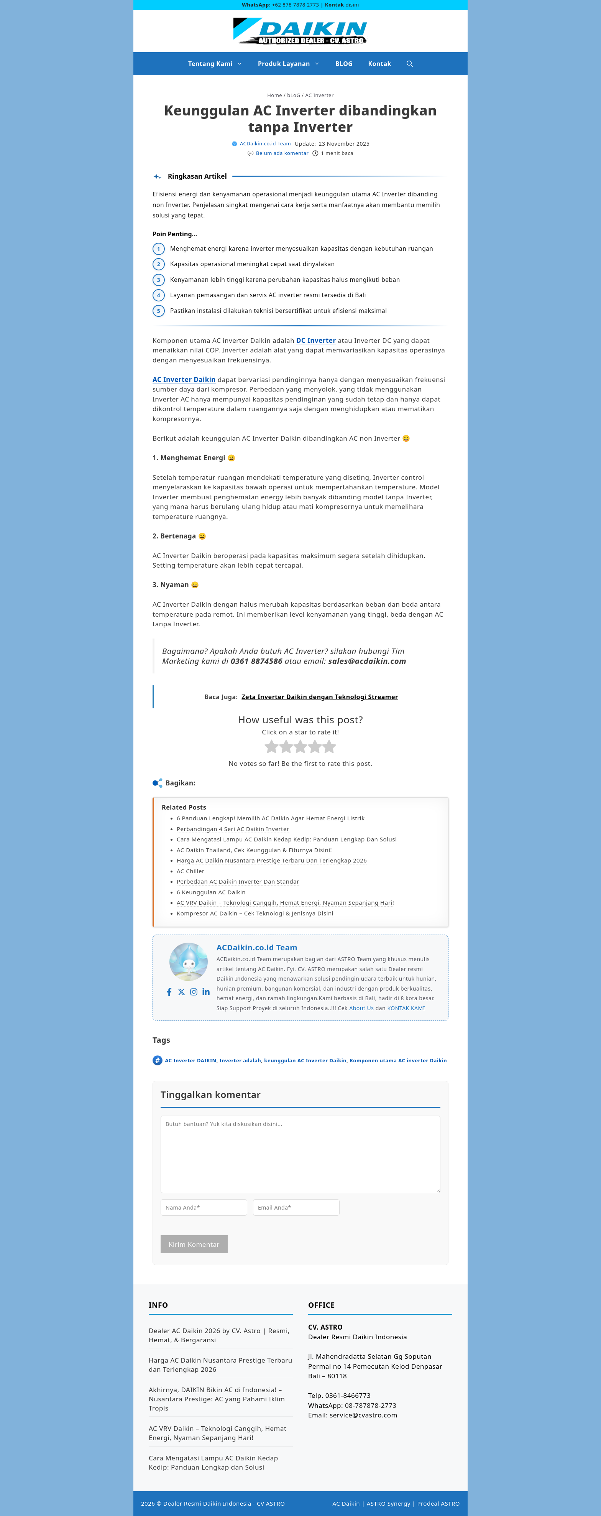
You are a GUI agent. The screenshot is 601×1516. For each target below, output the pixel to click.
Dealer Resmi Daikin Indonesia (207, 1503)
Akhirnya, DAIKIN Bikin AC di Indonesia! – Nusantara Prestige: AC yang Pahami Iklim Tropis (217, 1398)
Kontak (379, 63)
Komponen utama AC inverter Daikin (398, 1060)
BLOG (344, 63)
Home (274, 95)
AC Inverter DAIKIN (191, 1060)
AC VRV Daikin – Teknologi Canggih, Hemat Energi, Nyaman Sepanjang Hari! (285, 902)
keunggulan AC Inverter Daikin (305, 1060)
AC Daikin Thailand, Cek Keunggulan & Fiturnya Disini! (254, 850)
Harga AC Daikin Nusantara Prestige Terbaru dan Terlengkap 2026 (272, 860)
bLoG (293, 95)
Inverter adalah (240, 1060)
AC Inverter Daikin (184, 379)
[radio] (271, 747)
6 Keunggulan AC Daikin (211, 892)
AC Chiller (191, 871)
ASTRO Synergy (389, 1503)
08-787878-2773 (371, 1405)
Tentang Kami (219, 63)
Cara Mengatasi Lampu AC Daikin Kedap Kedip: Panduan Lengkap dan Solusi (287, 839)
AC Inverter (319, 95)
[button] (409, 63)
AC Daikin (346, 1503)
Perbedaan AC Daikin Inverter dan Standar (238, 881)
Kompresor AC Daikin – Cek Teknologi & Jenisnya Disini (255, 913)
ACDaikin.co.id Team (265, 143)
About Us (361, 1008)
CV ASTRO (271, 1503)
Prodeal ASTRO (438, 1503)
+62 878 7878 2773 (295, 4)
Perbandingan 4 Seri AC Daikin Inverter (233, 829)
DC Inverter (316, 340)
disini (352, 4)
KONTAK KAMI (406, 1008)
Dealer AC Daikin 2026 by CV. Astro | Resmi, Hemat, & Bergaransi (219, 1335)
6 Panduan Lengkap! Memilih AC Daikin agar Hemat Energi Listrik (271, 818)
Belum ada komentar (282, 153)
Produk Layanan (293, 63)
